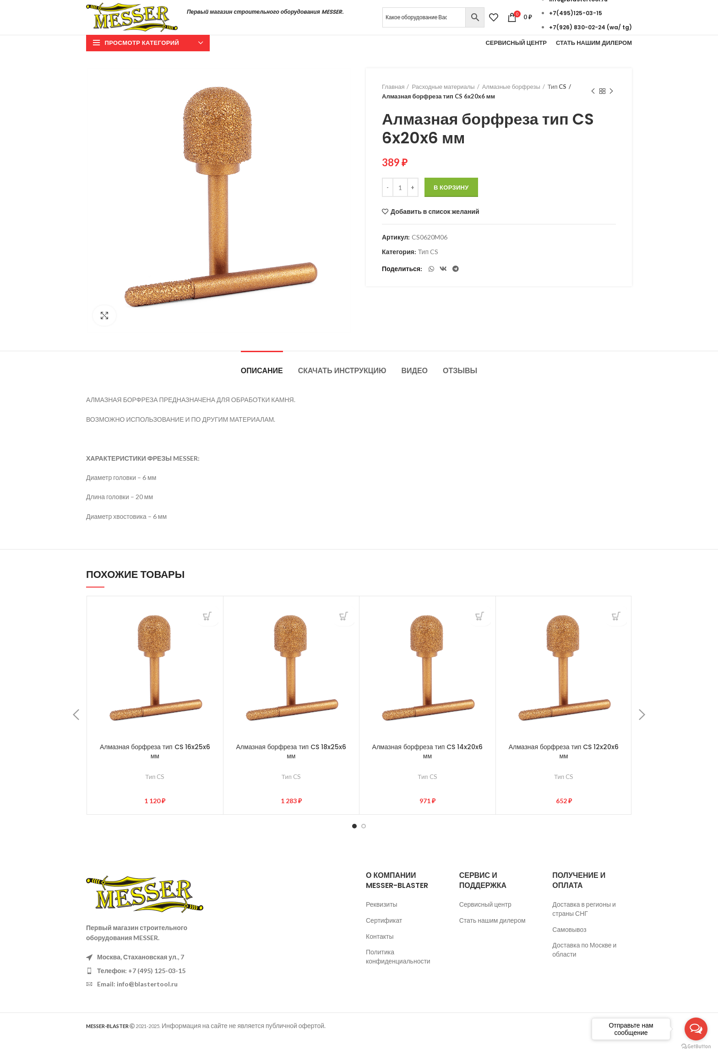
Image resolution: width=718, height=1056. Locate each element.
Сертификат (384, 938)
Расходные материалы (443, 104)
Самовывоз (569, 947)
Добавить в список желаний (435, 229)
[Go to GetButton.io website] (696, 1047)
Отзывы (460, 388)
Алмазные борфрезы (511, 104)
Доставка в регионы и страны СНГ (583, 926)
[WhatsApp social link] (431, 286)
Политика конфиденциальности (398, 973)
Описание (262, 388)
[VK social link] (443, 286)
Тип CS (557, 104)
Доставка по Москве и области (584, 966)
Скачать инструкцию (342, 388)
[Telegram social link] (456, 286)
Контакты (379, 954)
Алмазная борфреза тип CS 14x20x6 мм (427, 769)
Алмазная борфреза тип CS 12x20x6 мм (564, 769)
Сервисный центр (485, 921)
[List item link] (149, 988)
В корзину (451, 205)
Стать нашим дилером (492, 938)
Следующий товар (611, 108)
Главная (393, 104)
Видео (414, 388)
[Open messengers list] (696, 1029)
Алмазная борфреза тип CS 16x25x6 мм (155, 769)
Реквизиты (381, 921)
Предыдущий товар (593, 108)
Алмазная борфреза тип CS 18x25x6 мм (291, 769)
